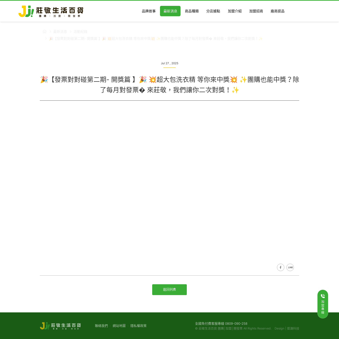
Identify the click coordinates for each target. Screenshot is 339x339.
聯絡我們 (101, 326)
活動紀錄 (78, 31)
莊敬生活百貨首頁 (42, 31)
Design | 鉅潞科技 (287, 328)
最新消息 (57, 31)
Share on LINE (290, 267)
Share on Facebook (280, 267)
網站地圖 (119, 326)
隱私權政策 (138, 326)
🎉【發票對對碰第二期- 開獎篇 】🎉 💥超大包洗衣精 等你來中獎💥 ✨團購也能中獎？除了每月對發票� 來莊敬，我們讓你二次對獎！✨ (153, 38)
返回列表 (169, 289)
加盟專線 (323, 304)
